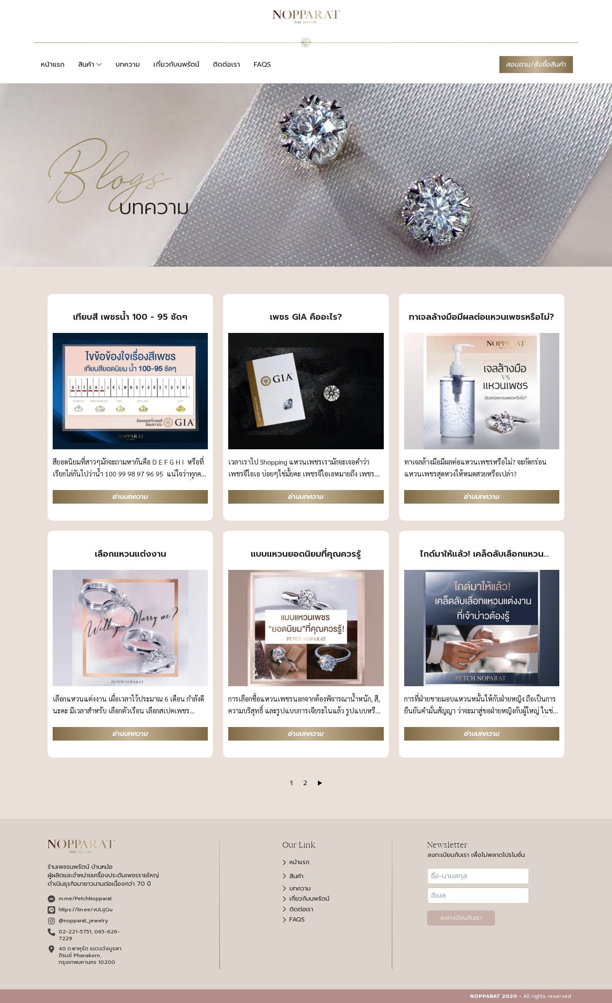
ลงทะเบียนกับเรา (461, 917)
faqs (262, 64)
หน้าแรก (53, 64)
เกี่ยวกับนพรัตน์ (176, 64)
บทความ (128, 64)
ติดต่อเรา (226, 64)
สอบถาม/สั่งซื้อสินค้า (536, 64)
